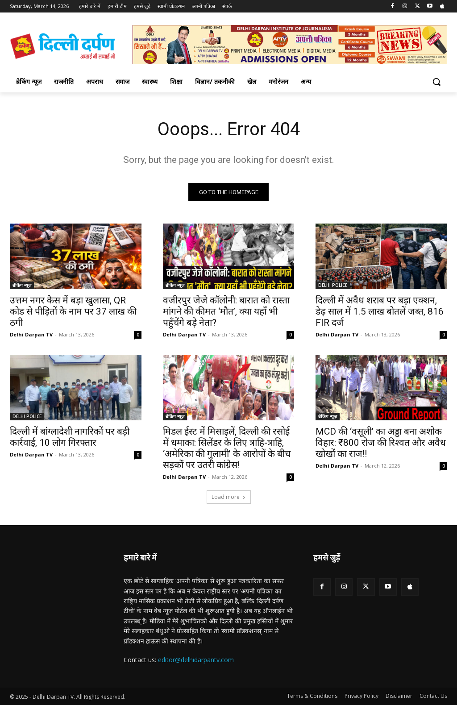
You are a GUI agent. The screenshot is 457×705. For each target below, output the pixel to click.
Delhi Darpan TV (31, 335)
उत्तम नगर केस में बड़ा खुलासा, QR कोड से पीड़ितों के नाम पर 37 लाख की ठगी (73, 311)
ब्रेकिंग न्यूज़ (21, 285)
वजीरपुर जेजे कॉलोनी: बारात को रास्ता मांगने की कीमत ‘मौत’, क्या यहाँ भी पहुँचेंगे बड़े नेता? (226, 311)
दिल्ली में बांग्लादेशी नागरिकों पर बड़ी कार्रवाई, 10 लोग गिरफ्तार (69, 437)
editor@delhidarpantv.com (196, 660)
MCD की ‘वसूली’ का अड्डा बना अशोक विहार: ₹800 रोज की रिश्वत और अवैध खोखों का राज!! (381, 443)
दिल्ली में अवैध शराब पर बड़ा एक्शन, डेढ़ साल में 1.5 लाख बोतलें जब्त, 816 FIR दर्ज (380, 311)
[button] (436, 81)
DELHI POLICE (332, 285)
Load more (229, 497)
